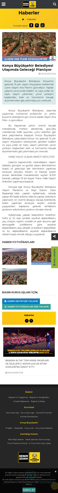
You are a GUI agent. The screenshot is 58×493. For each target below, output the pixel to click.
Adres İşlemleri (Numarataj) (37, 439)
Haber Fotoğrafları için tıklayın (26, 306)
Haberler (31, 19)
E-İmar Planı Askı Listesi (40, 443)
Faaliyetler (18, 428)
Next (31, 321)
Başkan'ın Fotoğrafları (39, 397)
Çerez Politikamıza (46, 482)
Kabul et (29, 490)
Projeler (9, 428)
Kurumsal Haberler (44, 428)
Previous (27, 321)
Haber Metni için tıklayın (21, 301)
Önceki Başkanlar (21, 401)
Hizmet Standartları (29, 416)
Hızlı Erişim (54, 257)
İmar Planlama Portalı (17, 443)
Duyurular (29, 428)
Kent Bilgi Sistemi (16, 439)
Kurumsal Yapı (12, 412)
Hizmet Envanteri (44, 412)
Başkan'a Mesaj (38, 401)
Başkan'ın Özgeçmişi (18, 397)
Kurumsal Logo (27, 412)
